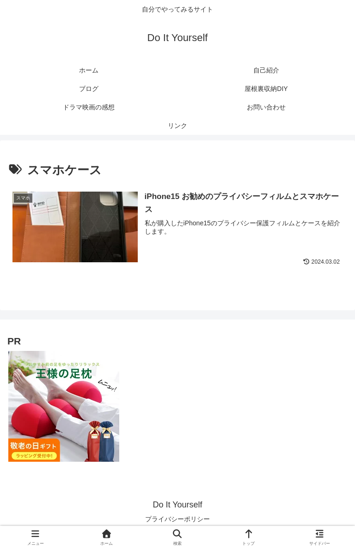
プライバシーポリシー (177, 519)
